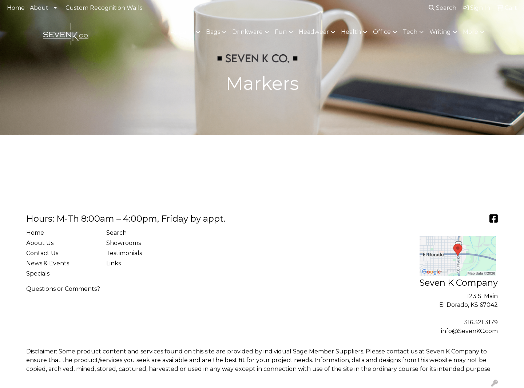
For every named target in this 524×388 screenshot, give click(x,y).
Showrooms (123, 242)
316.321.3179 (481, 322)
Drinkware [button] (247, 31)
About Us (39, 242)
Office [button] (382, 31)
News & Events (47, 263)
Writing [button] (440, 31)
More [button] (470, 31)
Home (16, 7)
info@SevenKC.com (469, 331)
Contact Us (42, 253)
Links (113, 263)
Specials (37, 273)
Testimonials (124, 253)
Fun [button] (281, 31)
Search (442, 7)
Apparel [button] (182, 31)
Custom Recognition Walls (104, 7)
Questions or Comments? (63, 288)
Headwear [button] (314, 31)
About (39, 7)
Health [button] (351, 31)
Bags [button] (213, 31)
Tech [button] (410, 31)
